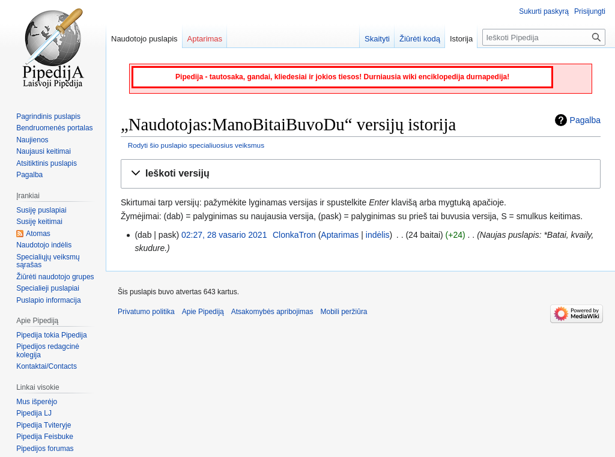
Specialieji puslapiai (47, 288)
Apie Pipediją (203, 311)
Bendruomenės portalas (54, 128)
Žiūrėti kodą (419, 38)
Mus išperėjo (36, 402)
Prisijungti (589, 11)
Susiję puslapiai (41, 210)
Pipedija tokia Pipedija (51, 335)
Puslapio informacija (48, 300)
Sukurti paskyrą (544, 11)
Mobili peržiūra (344, 311)
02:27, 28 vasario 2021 (224, 235)
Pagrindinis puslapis (48, 116)
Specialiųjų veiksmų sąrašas (47, 261)
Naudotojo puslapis (144, 38)
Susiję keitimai (39, 221)
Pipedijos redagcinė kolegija (47, 350)
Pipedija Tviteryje (43, 425)
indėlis (378, 235)
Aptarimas (340, 235)
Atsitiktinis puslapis (46, 163)
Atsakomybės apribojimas (272, 311)
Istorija (461, 38)
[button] (360, 174)
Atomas (38, 233)
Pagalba (585, 120)
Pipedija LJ (34, 413)
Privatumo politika (146, 311)
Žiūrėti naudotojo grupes (55, 277)
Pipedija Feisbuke (44, 436)
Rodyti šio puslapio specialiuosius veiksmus (196, 145)
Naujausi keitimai (43, 151)
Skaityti (377, 38)
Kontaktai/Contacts (46, 366)
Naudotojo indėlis (43, 245)
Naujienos (32, 140)
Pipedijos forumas (44, 448)
